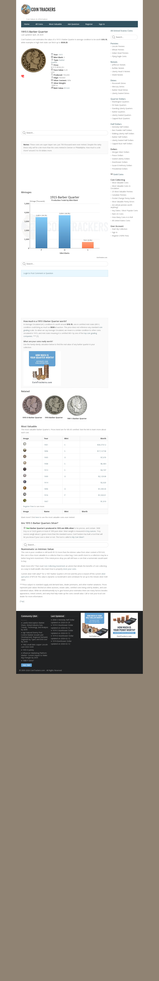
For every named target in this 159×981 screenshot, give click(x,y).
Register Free (28, 506)
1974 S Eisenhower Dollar (62, 625)
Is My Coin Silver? (77, 537)
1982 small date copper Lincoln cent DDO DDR (34, 645)
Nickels (114, 62)
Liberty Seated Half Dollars (123, 140)
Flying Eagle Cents (119, 56)
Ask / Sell (26, 665)
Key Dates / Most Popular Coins (125, 210)
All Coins (39, 24)
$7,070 (103, 457)
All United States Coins (122, 30)
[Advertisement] (110, 7)
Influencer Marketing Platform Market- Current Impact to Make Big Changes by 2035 (34, 655)
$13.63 (67, 88)
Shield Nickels (117, 75)
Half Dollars (116, 124)
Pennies (114, 43)
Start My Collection (119, 229)
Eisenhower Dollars (120, 162)
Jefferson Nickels (118, 65)
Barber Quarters (118, 112)
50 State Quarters (119, 105)
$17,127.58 (101, 451)
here (37, 517)
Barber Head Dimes (120, 90)
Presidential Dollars (120, 169)
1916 (46, 495)
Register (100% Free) (120, 235)
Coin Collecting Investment (54, 566)
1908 (46, 464)
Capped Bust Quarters (121, 118)
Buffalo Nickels (118, 68)
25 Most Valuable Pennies (122, 191)
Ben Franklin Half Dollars (122, 130)
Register (89, 24)
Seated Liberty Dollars (121, 159)
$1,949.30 (102, 489)
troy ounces (91, 531)
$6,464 (103, 464)
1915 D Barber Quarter (32, 417)
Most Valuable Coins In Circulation (120, 187)
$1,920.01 (102, 495)
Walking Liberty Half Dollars (123, 133)
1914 (46, 482)
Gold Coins (118, 174)
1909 (46, 476)
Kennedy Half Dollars (120, 127)
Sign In (102, 24)
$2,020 (103, 482)
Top (22, 601)
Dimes (113, 80)
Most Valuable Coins (120, 182)
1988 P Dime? (28, 660)
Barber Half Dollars (119, 137)
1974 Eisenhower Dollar (62, 641)
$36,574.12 (101, 445)
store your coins (69, 569)
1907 (46, 501)
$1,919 (103, 501)
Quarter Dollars (118, 99)
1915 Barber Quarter (54, 417)
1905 (46, 457)
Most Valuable (55, 24)
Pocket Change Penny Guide (123, 198)
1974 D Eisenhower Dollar (62, 636)
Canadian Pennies (119, 195)
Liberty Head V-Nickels (121, 71)
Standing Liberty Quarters (122, 108)
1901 (46, 445)
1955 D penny (28, 650)
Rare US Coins (117, 214)
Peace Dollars (117, 155)
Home (26, 24)
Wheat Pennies (118, 49)
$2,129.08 (102, 476)
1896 (46, 451)
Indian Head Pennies (120, 53)
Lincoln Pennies (118, 46)
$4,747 (103, 470)
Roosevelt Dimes (119, 83)
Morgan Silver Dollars (120, 152)
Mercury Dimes (118, 86)
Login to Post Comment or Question (38, 273)
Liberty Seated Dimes (120, 93)
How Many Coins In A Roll (122, 217)
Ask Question (73, 24)
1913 (46, 470)
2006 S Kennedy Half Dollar (63, 620)
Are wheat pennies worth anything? (121, 206)
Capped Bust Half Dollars (122, 143)
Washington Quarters (120, 102)
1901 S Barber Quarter (77, 418)
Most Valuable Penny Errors (123, 201)
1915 (61, 54)
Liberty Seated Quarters (121, 115)
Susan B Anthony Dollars (122, 165)
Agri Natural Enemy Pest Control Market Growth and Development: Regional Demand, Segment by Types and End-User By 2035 (34, 637)
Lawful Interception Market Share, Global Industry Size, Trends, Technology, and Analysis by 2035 (34, 626)
